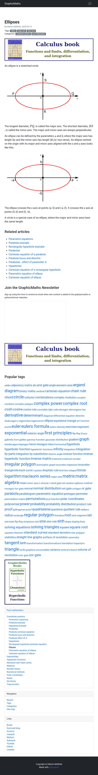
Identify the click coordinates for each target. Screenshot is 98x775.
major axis (21, 31)
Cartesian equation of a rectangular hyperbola (34, 269)
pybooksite (54, 767)
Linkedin (10, 749)
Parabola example (19, 242)
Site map (11, 709)
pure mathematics (38, 34)
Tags (9, 703)
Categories (12, 706)
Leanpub (11, 734)
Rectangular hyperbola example (26, 246)
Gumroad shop (13, 728)
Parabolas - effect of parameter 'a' (28, 262)
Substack (11, 740)
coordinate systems (23, 34)
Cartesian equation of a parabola (27, 254)
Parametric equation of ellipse (26, 273)
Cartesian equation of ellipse (25, 277)
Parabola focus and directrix (24, 258)
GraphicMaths (13, 3)
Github (10, 746)
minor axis (31, 31)
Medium (10, 737)
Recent (10, 700)
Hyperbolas (15, 265)
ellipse (13, 31)
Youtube (10, 743)
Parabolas (14, 250)
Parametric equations (21, 239)
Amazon (10, 731)
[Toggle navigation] (89, 3)
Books (10, 725)
